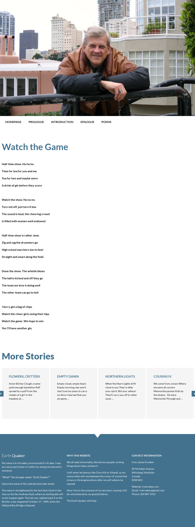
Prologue (36, 121)
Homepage (13, 121)
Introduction (62, 121)
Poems (106, 121)
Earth (13, 455)
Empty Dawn (68, 376)
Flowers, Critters (24, 376)
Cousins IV (163, 376)
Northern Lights (120, 376)
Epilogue (87, 121)
